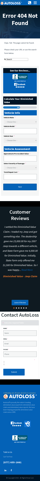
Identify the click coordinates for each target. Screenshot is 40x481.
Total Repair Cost (11, 172)
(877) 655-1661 (12, 462)
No (6, 362)
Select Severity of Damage (15, 163)
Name (5, 328)
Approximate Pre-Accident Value (17, 154)
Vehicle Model (10, 126)
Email (5, 339)
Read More (27, 269)
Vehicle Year (9, 136)
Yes (6, 365)
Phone (6, 349)
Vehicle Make (9, 117)
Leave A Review (20, 302)
